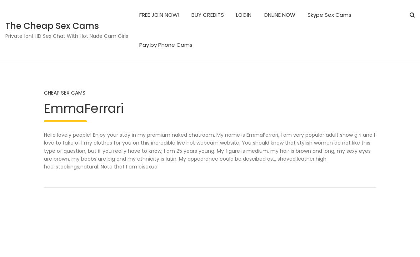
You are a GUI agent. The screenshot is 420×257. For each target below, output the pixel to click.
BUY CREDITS (207, 15)
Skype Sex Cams (329, 15)
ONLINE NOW (279, 15)
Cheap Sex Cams (64, 92)
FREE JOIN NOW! (159, 15)
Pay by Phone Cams (165, 45)
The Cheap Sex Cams (52, 26)
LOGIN (243, 15)
